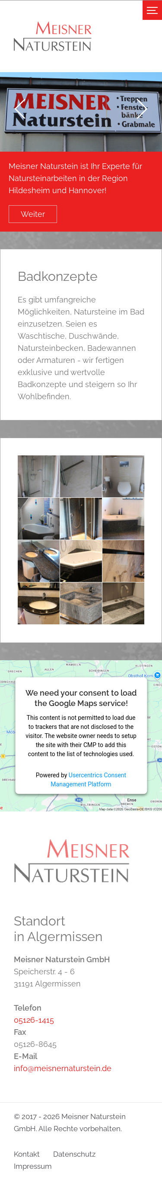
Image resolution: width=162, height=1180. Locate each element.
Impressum (33, 1166)
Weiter (33, 214)
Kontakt (27, 1154)
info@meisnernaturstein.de (62, 1068)
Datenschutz (74, 1154)
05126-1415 (34, 1019)
